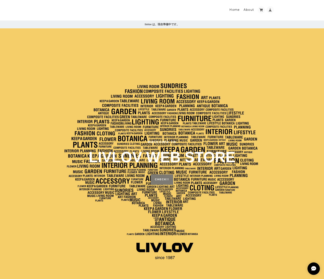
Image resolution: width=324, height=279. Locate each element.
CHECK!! (162, 179)
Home (234, 10)
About (249, 10)
